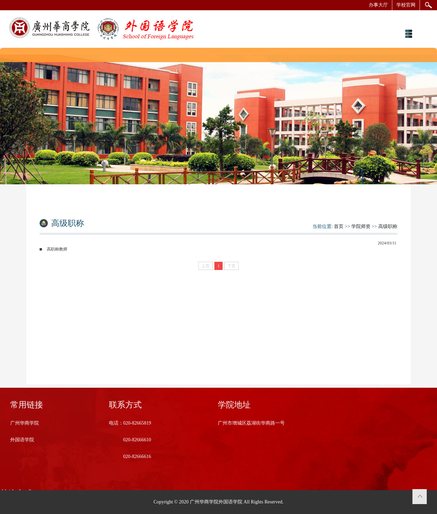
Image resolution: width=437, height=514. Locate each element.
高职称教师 (57, 249)
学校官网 (405, 5)
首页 (338, 226)
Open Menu (408, 34)
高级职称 (387, 226)
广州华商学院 (24, 423)
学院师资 (360, 226)
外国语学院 (22, 439)
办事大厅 (378, 5)
